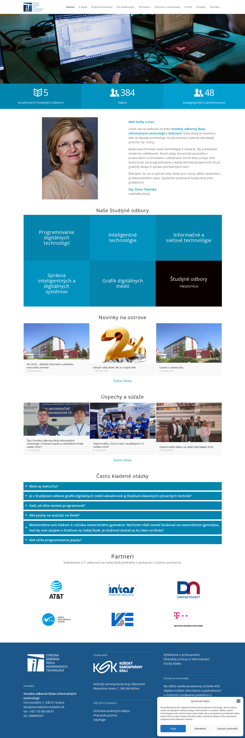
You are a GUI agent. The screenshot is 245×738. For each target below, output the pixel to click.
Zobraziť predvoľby (227, 728)
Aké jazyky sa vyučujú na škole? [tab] (52, 515)
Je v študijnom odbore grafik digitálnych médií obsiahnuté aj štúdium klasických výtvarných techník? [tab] (108, 496)
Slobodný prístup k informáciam (186, 659)
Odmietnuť (200, 728)
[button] (238, 701)
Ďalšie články (122, 381)
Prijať (173, 728)
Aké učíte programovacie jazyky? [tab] (53, 540)
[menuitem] (70, 7)
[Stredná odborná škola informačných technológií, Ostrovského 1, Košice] (33, 7)
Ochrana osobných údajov (111, 711)
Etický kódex (172, 663)
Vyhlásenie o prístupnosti (182, 655)
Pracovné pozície (105, 715)
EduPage (99, 720)
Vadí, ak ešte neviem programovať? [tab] (55, 505)
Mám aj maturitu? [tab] (41, 486)
